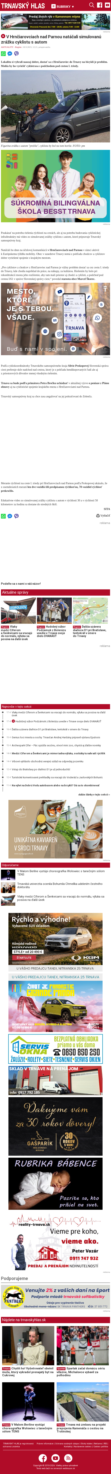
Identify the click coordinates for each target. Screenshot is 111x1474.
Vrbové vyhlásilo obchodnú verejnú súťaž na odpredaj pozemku (47, 761)
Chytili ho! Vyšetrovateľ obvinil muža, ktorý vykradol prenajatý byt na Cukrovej (28, 1372)
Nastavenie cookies (83, 1446)
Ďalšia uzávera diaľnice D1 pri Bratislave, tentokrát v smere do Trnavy (89, 631)
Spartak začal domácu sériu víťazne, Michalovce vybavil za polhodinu (81, 1372)
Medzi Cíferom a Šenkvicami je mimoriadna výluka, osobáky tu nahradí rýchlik (58, 753)
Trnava (6, 1368)
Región (18, 47)
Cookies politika (100, 1446)
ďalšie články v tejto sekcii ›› (94, 794)
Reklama (98, 1443)
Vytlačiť (103, 515)
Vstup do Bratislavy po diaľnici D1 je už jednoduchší (41, 769)
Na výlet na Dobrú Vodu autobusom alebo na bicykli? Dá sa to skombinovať (55, 785)
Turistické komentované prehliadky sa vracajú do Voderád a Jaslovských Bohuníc (57, 777)
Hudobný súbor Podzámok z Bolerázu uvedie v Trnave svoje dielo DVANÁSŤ (51, 631)
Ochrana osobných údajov (67, 1443)
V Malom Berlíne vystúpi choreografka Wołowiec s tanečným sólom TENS (61, 872)
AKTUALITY (7, 47)
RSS (105, 1443)
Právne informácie (45, 1443)
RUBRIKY (63, 6)
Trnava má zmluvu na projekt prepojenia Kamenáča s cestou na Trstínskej (81, 1428)
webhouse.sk (69, 1468)
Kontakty (68, 1446)
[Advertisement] (34, 553)
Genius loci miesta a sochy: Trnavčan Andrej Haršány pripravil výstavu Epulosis (56, 737)
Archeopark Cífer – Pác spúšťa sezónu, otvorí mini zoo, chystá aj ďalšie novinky (56, 745)
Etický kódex (86, 1443)
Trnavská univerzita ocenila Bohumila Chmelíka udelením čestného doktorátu (60, 885)
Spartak (61, 1368)
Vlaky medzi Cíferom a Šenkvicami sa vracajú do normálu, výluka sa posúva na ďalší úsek (16, 633)
